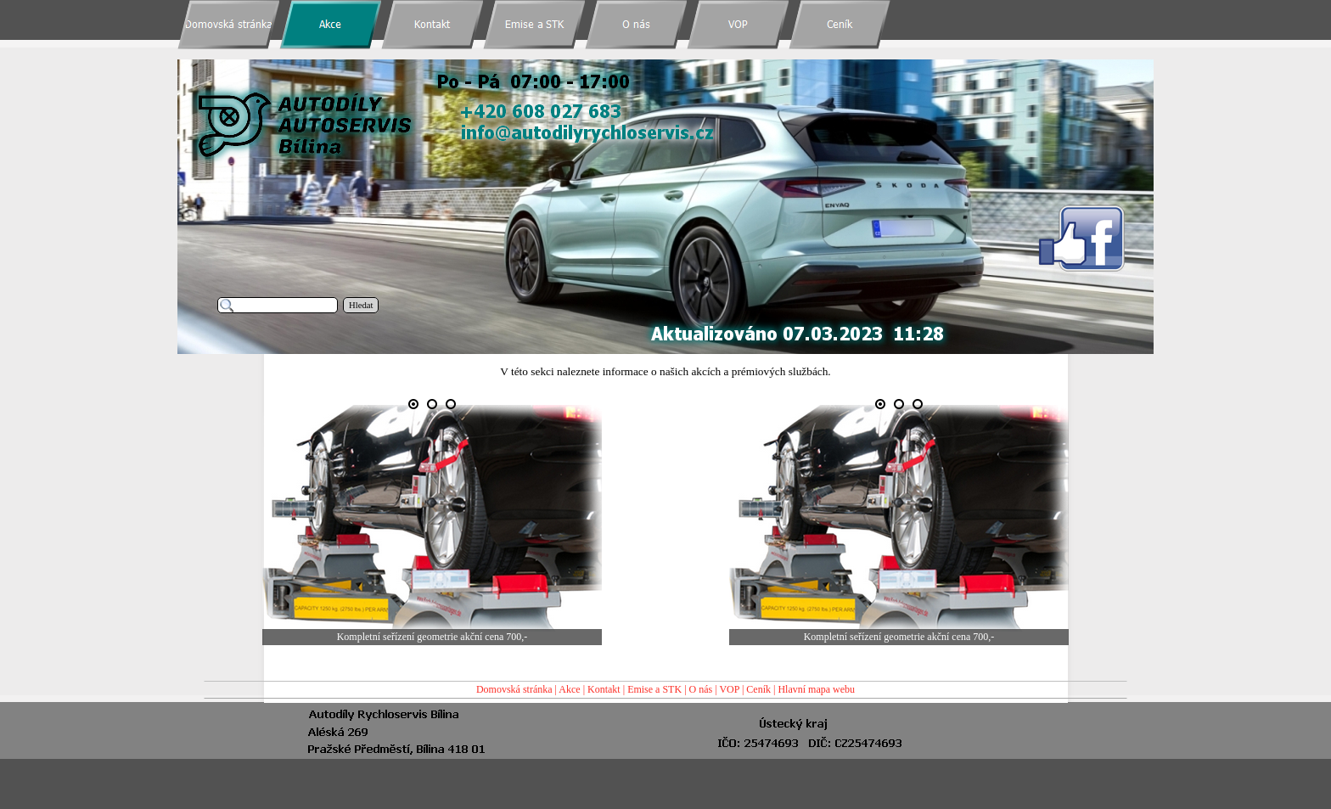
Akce (569, 689)
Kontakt (604, 689)
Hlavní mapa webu (816, 689)
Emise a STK (654, 689)
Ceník (758, 689)
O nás (701, 689)
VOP (729, 689)
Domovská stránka (514, 689)
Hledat (361, 305)
